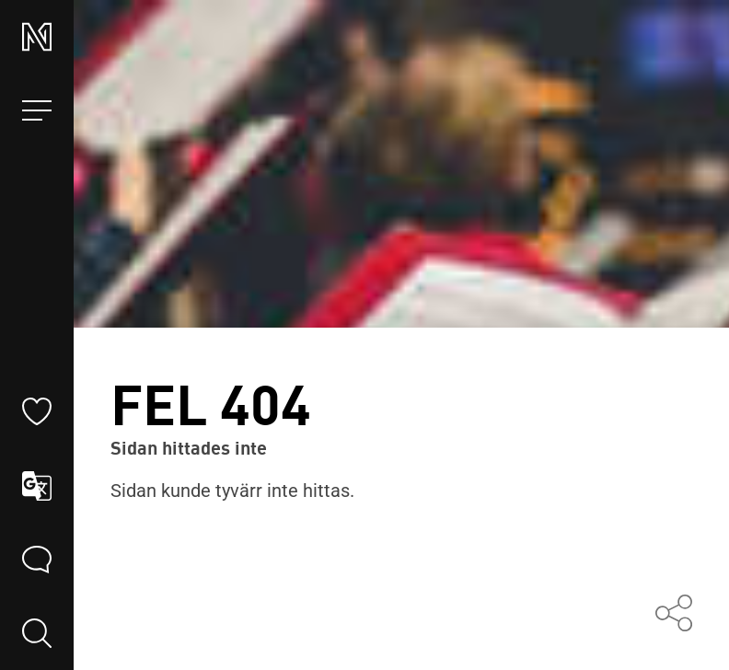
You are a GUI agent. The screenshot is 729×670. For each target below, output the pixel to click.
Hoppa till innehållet (364, 0)
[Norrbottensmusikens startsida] (37, 37)
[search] (37, 633)
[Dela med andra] (673, 614)
